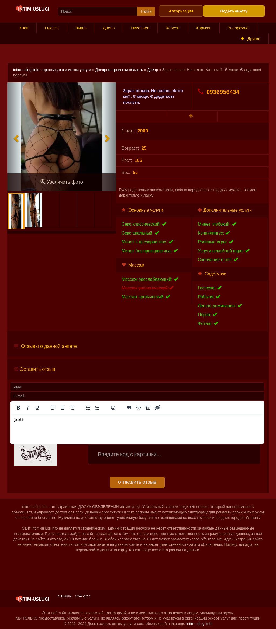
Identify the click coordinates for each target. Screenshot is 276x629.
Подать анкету (233, 11)
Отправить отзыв (137, 482)
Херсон (173, 28)
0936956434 (218, 91)
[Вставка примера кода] (138, 407)
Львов (81, 28)
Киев (23, 28)
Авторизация (181, 11)
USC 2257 (82, 596)
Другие (250, 38)
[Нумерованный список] (97, 407)
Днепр (109, 28)
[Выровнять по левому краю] (53, 407)
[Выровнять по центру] (62, 407)
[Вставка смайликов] (113, 407)
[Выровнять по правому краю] (72, 407)
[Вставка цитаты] (129, 407)
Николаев (140, 28)
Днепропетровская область (119, 70)
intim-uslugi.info (199, 623)
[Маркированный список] (87, 407)
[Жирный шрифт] (18, 407)
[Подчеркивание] (37, 407)
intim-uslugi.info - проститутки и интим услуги (52, 70)
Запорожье (238, 28)
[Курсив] (27, 407)
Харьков (204, 28)
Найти (146, 11)
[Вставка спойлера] (148, 407)
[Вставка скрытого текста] (157, 407)
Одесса (52, 28)
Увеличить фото (61, 182)
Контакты (65, 596)
